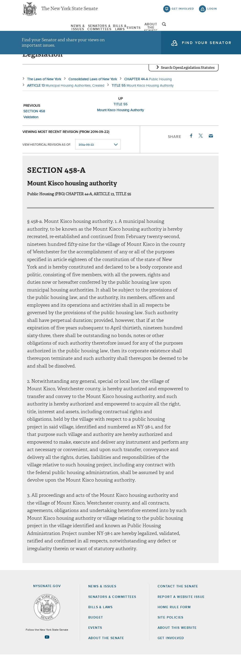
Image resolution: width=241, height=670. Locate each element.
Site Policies (171, 633)
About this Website (177, 643)
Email (211, 151)
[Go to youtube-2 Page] (47, 652)
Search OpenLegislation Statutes (188, 83)
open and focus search (212, 31)
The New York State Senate (69, 11)
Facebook (191, 151)
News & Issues (36, 30)
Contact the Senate (178, 602)
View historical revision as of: (46, 160)
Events (150, 30)
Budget (95, 633)
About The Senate (181, 30)
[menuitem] (36, 30)
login (212, 11)
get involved (183, 11)
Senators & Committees (81, 30)
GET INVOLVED (171, 653)
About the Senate (106, 653)
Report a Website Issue (181, 612)
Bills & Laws (124, 30)
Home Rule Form (174, 622)
